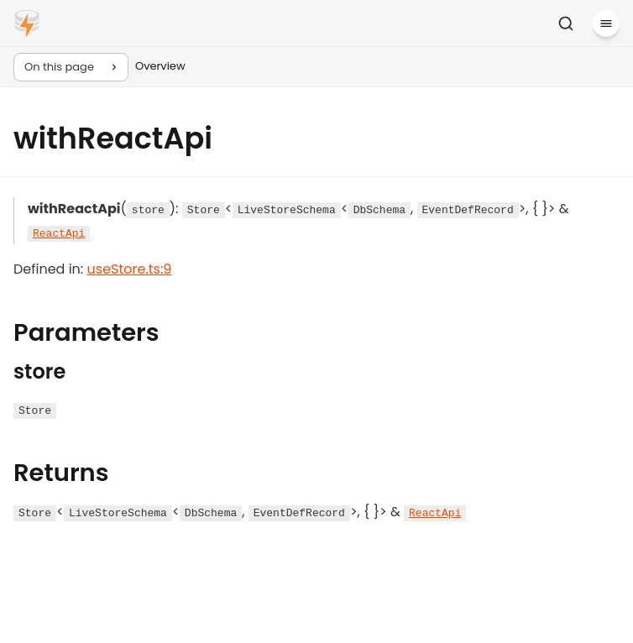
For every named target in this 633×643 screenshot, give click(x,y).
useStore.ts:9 (129, 269)
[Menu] (606, 23)
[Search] (565, 23)
